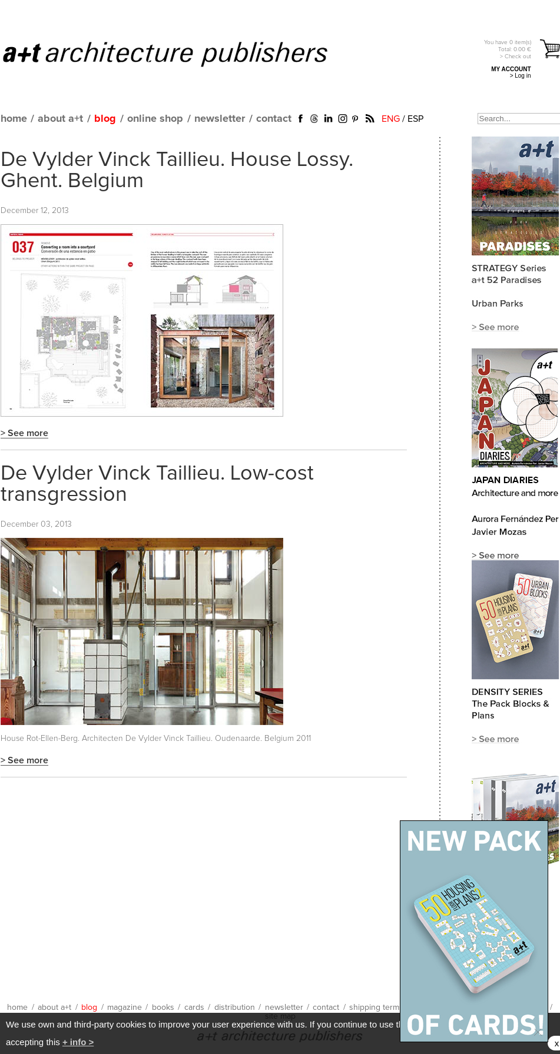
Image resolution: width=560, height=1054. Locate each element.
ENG (391, 119)
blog (105, 119)
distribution (234, 1007)
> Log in (520, 75)
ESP (415, 119)
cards (194, 1007)
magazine (124, 1007)
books (163, 1007)
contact (273, 119)
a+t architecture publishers (180, 53)
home (14, 119)
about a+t (60, 119)
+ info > (78, 1042)
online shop (155, 119)
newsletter (219, 119)
